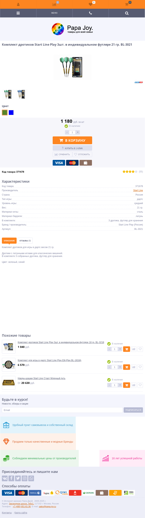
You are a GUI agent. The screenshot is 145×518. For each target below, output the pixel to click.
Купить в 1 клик (72, 147)
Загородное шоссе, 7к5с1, (21, 503)
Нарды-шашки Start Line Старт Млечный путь (41, 378)
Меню (54, 13)
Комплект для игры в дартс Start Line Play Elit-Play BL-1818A (49, 360)
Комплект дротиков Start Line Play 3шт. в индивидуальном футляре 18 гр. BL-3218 (61, 342)
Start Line (138, 190)
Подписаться (133, 410)
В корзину (72, 140)
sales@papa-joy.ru (47, 506)
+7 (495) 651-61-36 (22, 506)
